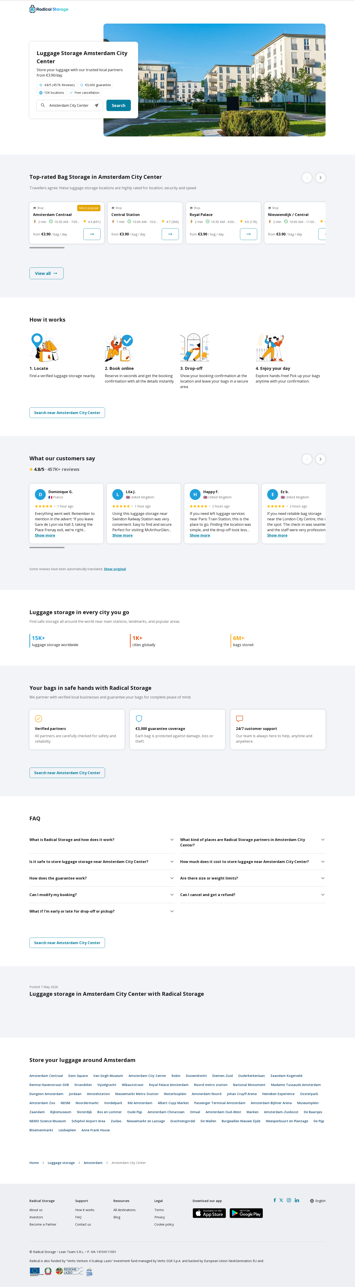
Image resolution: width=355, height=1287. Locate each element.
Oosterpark (309, 1094)
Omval (195, 1112)
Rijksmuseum (60, 1112)
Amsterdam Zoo (42, 1103)
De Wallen (208, 1121)
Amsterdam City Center (147, 1076)
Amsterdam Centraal (46, 1076)
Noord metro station (211, 1085)
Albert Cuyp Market (173, 1103)
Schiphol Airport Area (88, 1121)
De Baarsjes (313, 1112)
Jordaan (75, 1094)
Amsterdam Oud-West (223, 1112)
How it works (84, 1210)
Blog (116, 1217)
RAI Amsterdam (140, 1103)
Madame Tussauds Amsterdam (296, 1085)
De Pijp (319, 1121)
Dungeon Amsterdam (46, 1094)
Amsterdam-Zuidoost (281, 1112)
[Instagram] (289, 1200)
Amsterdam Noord (206, 1094)
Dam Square (78, 1076)
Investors (36, 1217)
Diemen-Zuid (222, 1076)
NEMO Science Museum (47, 1121)
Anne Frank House (96, 1130)
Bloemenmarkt (41, 1130)
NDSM (65, 1103)
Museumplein (308, 1103)
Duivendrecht (196, 1076)
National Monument (249, 1085)
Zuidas (116, 1121)
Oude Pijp (134, 1112)
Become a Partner (42, 1224)
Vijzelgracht (106, 1085)
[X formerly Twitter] (281, 1200)
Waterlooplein (175, 1094)
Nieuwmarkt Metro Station (136, 1094)
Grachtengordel (182, 1121)
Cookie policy (164, 1224)
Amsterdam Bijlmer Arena (271, 1103)
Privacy (159, 1217)
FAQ (78, 1217)
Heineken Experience (278, 1094)
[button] (96, 105)
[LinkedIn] (297, 1200)
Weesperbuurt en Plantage (287, 1121)
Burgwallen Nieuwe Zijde (241, 1121)
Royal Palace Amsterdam (169, 1085)
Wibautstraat (133, 1085)
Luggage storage (61, 1163)
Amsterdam (93, 1163)
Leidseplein (67, 1130)
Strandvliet (83, 1085)
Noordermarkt (87, 1103)
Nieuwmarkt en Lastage (146, 1121)
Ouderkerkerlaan (251, 1076)
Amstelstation (98, 1094)
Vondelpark (113, 1103)
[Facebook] (275, 1200)
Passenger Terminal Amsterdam (219, 1103)
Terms (159, 1210)
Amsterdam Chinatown (166, 1112)
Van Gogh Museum (108, 1076)
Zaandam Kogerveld (286, 1076)
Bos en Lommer (109, 1112)
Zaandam (37, 1112)
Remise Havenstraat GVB (49, 1085)
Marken (253, 1112)
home (34, 1163)
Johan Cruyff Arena (242, 1094)
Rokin (176, 1076)
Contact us (83, 1224)
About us (36, 1210)
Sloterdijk (84, 1112)
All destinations (124, 1210)
